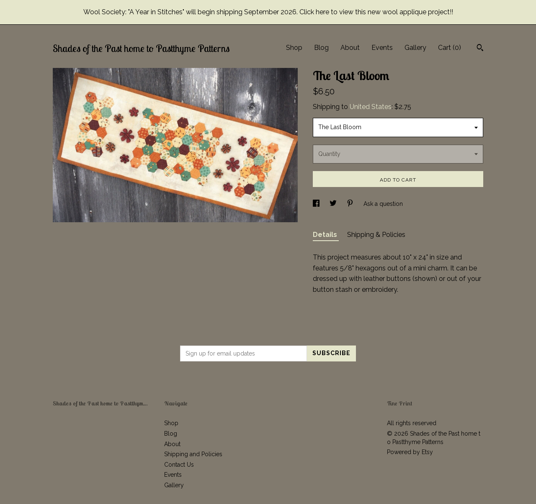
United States (371, 107)
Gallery (415, 48)
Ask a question (383, 203)
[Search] (480, 48)
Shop (294, 48)
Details (326, 235)
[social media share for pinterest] (351, 203)
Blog (321, 48)
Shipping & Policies (376, 235)
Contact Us (179, 464)
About (350, 48)
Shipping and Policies (193, 454)
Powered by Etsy (410, 452)
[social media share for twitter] (334, 203)
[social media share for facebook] (317, 203)
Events (382, 48)
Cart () (449, 48)
